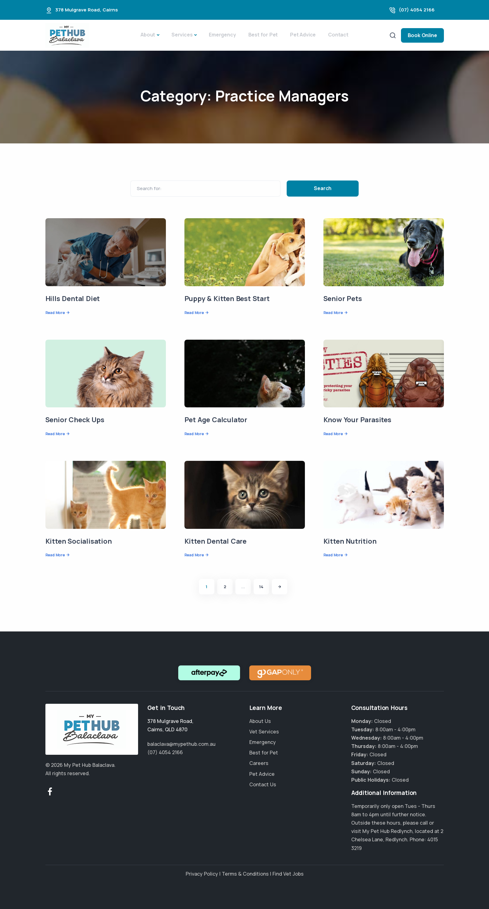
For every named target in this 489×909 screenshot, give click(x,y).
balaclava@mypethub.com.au (181, 744)
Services (181, 34)
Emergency (222, 34)
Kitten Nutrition (350, 541)
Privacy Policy (202, 873)
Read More (55, 312)
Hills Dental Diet (72, 298)
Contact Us (262, 784)
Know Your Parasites (357, 419)
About (148, 34)
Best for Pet (263, 34)
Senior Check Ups (74, 419)
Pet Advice (303, 34)
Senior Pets (342, 298)
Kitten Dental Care (215, 541)
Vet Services (264, 731)
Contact (338, 34)
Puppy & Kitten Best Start (227, 298)
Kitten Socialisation (78, 541)
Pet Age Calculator (215, 419)
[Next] (279, 586)
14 (261, 586)
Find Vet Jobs (288, 873)
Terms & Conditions (245, 873)
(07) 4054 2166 (417, 9)
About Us (260, 721)
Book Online (422, 35)
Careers (258, 763)
